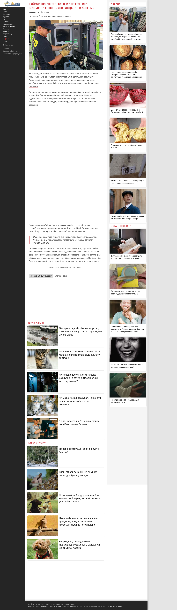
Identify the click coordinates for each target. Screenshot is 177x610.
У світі (5, 41)
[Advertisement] (66, 203)
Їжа (4, 19)
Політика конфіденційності (13, 54)
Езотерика (6, 14)
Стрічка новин (60, 276)
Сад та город (7, 34)
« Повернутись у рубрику (41, 276)
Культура (6, 21)
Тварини (45, 12)
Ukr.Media (33, 86)
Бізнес (5, 12)
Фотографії (54, 268)
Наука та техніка (9, 26)
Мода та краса (8, 24)
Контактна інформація (11, 51)
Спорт (5, 36)
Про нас (6, 49)
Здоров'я (6, 17)
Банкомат (78, 268)
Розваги (5, 31)
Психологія (7, 29)
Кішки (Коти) (66, 268)
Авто (4, 9)
